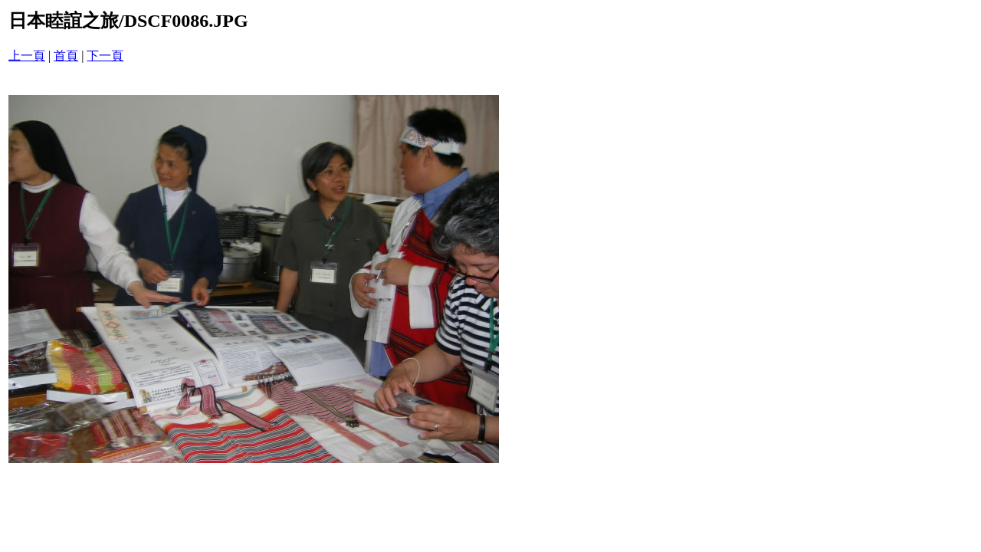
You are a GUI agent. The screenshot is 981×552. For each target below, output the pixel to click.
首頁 (66, 55)
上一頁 (26, 55)
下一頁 (105, 55)
